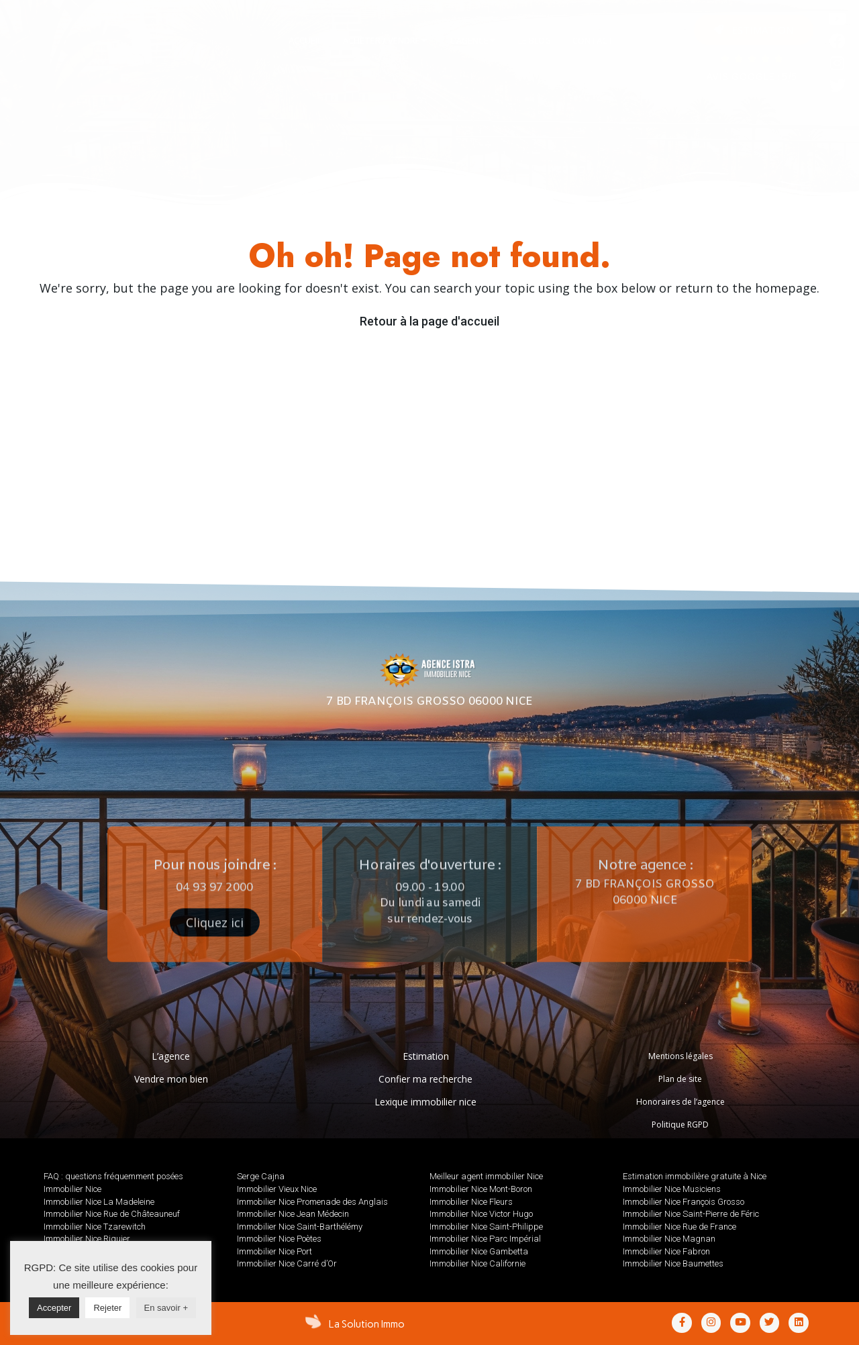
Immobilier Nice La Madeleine (99, 1202)
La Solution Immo (367, 1324)
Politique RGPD (680, 1124)
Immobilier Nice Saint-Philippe (486, 1227)
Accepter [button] (54, 1308)
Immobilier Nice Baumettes (673, 1263)
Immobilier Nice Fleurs (471, 1202)
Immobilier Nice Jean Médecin (293, 1214)
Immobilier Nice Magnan (669, 1239)
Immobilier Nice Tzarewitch (95, 1227)
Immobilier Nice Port (274, 1251)
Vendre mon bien (171, 1079)
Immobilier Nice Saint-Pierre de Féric (691, 1214)
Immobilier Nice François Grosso (683, 1202)
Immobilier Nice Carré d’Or (287, 1263)
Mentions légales (680, 1056)
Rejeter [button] (107, 1308)
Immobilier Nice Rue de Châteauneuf (112, 1214)
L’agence (171, 1056)
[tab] (305, 41)
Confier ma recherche (425, 1079)
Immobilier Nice (72, 1189)
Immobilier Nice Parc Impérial (485, 1239)
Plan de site (680, 1079)
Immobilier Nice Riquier (87, 1239)
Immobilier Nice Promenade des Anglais (312, 1202)
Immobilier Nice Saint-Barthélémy (299, 1227)
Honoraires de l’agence (680, 1101)
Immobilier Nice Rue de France (679, 1227)
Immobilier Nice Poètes (279, 1239)
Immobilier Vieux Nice (277, 1189)
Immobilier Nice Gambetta (479, 1251)
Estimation (426, 1056)
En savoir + (166, 1308)
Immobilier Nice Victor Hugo (481, 1214)
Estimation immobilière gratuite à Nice (694, 1176)
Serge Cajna (261, 1176)
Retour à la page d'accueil (429, 321)
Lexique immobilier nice (425, 1101)
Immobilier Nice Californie (477, 1263)
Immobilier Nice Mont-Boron (481, 1189)
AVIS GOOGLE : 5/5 (751, 77)
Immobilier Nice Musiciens (672, 1189)
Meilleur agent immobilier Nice (486, 1176)
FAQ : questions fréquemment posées (113, 1176)
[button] (753, 30)
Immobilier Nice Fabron (666, 1251)
